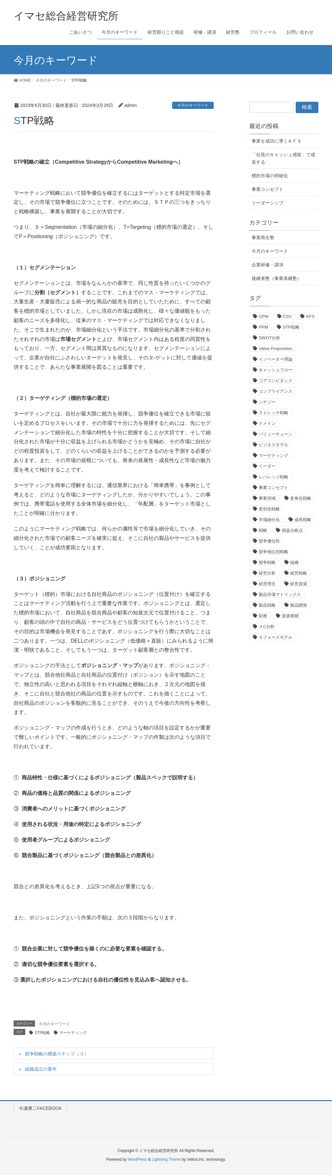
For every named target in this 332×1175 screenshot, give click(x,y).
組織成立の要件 (41, 1069)
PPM (263, 327)
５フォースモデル (275, 637)
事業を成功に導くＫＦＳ (277, 141)
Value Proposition (275, 348)
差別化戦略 (269, 508)
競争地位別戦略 (273, 551)
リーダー (267, 466)
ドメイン (267, 423)
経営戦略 (298, 573)
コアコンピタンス (275, 380)
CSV (287, 316)
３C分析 (267, 626)
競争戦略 (267, 562)
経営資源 (298, 583)
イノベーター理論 (275, 359)
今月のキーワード (192, 105)
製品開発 (298, 605)
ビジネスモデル (273, 444)
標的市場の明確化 (270, 175)
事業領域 (267, 498)
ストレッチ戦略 (273, 412)
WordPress (137, 1159)
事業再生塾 (263, 237)
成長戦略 (302, 519)
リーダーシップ (267, 202)
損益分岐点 (292, 530)
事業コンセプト (267, 189)
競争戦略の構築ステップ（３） (57, 1053)
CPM (263, 316)
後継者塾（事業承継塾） (277, 278)
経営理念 (267, 583)
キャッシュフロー (275, 369)
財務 (263, 615)
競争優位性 (269, 541)
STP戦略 (42, 1032)
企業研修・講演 (267, 264)
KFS (310, 316)
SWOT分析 (269, 337)
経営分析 (267, 573)
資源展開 (290, 615)
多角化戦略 (300, 498)
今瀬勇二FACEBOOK (40, 1108)
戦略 (263, 530)
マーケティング (73, 1032)
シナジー (267, 402)
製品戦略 (267, 605)
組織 (294, 562)
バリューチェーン (275, 434)
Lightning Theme (166, 1159)
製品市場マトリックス (280, 594)
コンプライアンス (275, 391)
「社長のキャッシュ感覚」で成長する (283, 158)
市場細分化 (269, 519)
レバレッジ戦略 (273, 476)
